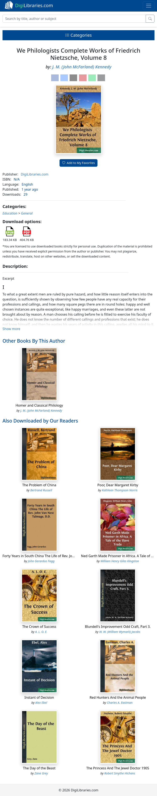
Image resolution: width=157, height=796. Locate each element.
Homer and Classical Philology (39, 405)
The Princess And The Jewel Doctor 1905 (117, 768)
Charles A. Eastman (120, 703)
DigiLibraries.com (34, 174)
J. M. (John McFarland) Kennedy (81, 67)
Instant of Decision (39, 697)
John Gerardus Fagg (41, 561)
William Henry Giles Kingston (119, 561)
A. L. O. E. (41, 632)
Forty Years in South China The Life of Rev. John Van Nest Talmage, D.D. (58, 556)
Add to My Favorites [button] (78, 163)
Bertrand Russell (41, 490)
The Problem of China (39, 485)
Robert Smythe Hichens (119, 773)
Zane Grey (41, 773)
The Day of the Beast (39, 768)
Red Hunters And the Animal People (118, 697)
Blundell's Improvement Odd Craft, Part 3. (118, 626)
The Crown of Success (39, 626)
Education (10, 213)
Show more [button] (11, 328)
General (26, 213)
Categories (78, 35)
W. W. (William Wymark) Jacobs (119, 632)
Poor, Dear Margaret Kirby (117, 485)
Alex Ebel (41, 703)
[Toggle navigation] (148, 5)
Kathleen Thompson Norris (120, 490)
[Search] (74, 19)
